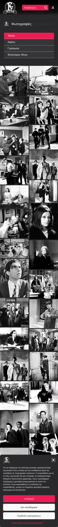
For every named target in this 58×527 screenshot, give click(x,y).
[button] (53, 460)
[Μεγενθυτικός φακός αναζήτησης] (45, 7)
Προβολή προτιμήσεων (29, 515)
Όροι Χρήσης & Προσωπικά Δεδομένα (27, 523)
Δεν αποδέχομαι (29, 507)
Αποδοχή (29, 498)
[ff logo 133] (10, 2)
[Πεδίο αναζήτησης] (33, 7)
